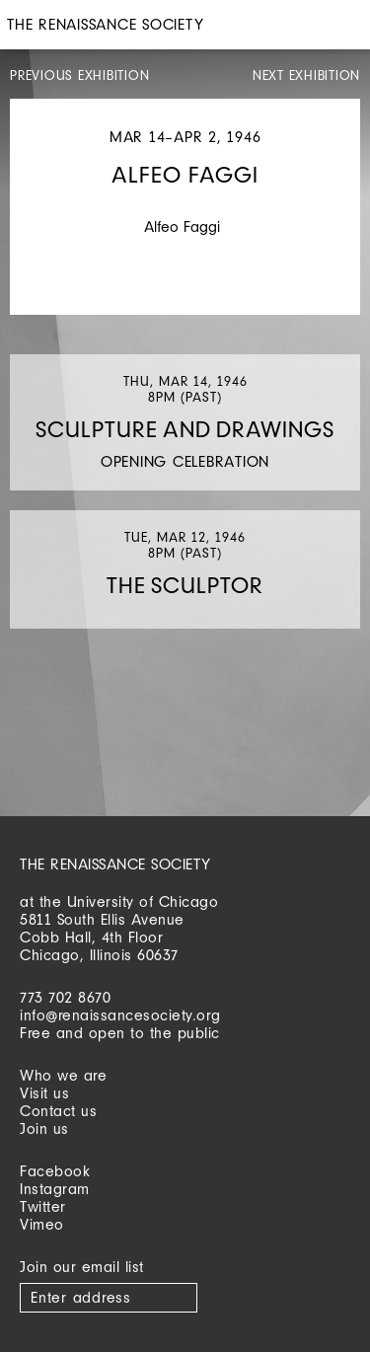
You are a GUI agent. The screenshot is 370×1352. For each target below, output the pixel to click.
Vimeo (42, 1224)
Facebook (55, 1171)
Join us (44, 1128)
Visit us (44, 1093)
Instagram (55, 1188)
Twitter (43, 1206)
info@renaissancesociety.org (120, 1015)
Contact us (58, 1110)
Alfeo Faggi (182, 226)
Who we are (63, 1075)
